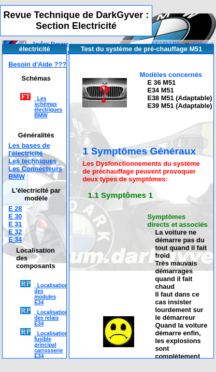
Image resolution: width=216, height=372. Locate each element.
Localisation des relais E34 (51, 318)
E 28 (15, 208)
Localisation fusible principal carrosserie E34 (51, 345)
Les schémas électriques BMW (48, 107)
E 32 (15, 232)
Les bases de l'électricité (29, 149)
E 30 (15, 216)
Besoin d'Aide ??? (37, 64)
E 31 (15, 224)
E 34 (15, 239)
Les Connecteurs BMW (35, 172)
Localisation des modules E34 (51, 294)
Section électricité (68, 51)
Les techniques (32, 161)
